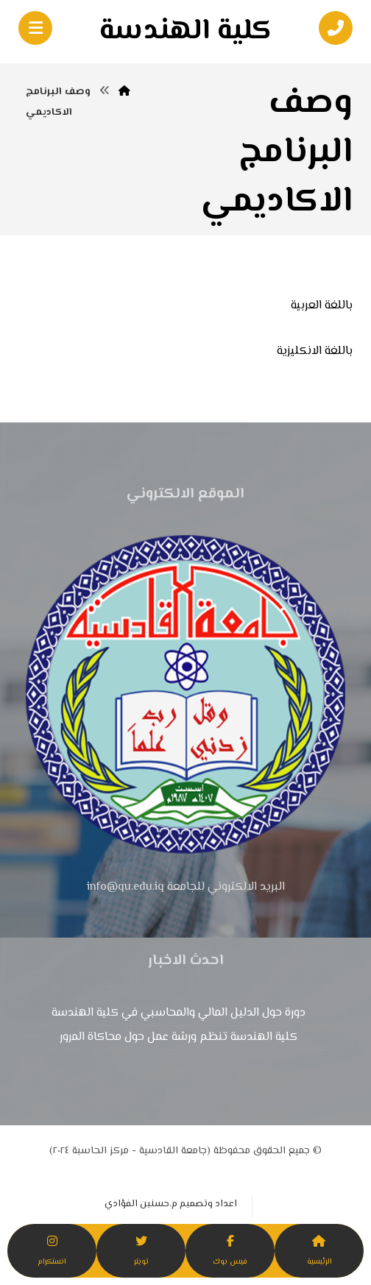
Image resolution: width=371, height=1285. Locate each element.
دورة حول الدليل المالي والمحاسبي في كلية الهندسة (178, 1013)
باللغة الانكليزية (315, 351)
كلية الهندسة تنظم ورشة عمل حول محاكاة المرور (178, 1037)
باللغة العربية (322, 306)
